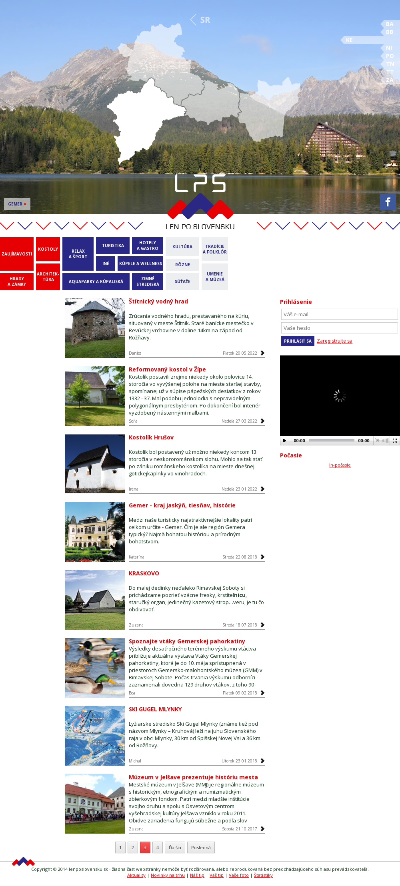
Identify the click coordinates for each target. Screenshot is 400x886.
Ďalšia (175, 847)
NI (389, 48)
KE (349, 40)
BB (389, 32)
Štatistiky (263, 875)
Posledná (201, 847)
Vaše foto (239, 875)
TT (390, 72)
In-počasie (340, 465)
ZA (390, 80)
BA (390, 24)
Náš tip (197, 875)
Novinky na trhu (168, 875)
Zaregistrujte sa (334, 340)
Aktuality (136, 875)
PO (390, 56)
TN (390, 64)
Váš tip (217, 875)
